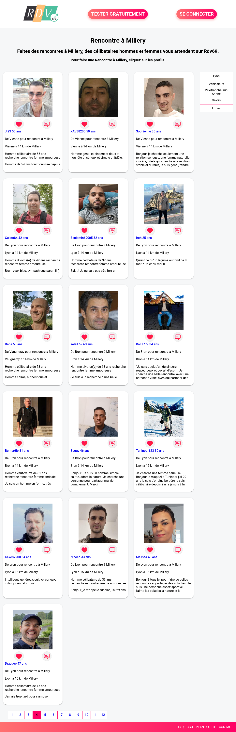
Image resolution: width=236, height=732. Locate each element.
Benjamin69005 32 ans (86, 238)
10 (86, 715)
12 (103, 715)
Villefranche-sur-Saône (216, 92)
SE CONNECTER (197, 14)
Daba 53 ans (13, 344)
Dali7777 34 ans (147, 344)
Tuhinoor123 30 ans (150, 451)
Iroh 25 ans (144, 238)
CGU (190, 727)
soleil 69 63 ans (81, 344)
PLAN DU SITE (206, 727)
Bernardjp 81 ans (17, 451)
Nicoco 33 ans (80, 557)
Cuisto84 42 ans (16, 238)
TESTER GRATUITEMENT (118, 14)
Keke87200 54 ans (18, 557)
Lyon (216, 76)
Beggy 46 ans (80, 451)
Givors (216, 100)
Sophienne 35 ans (148, 131)
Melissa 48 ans (146, 557)
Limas (216, 108)
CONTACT (226, 727)
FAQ (181, 727)
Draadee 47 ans (16, 663)
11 (94, 715)
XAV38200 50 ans (83, 131)
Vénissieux (216, 84)
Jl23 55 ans (13, 131)
